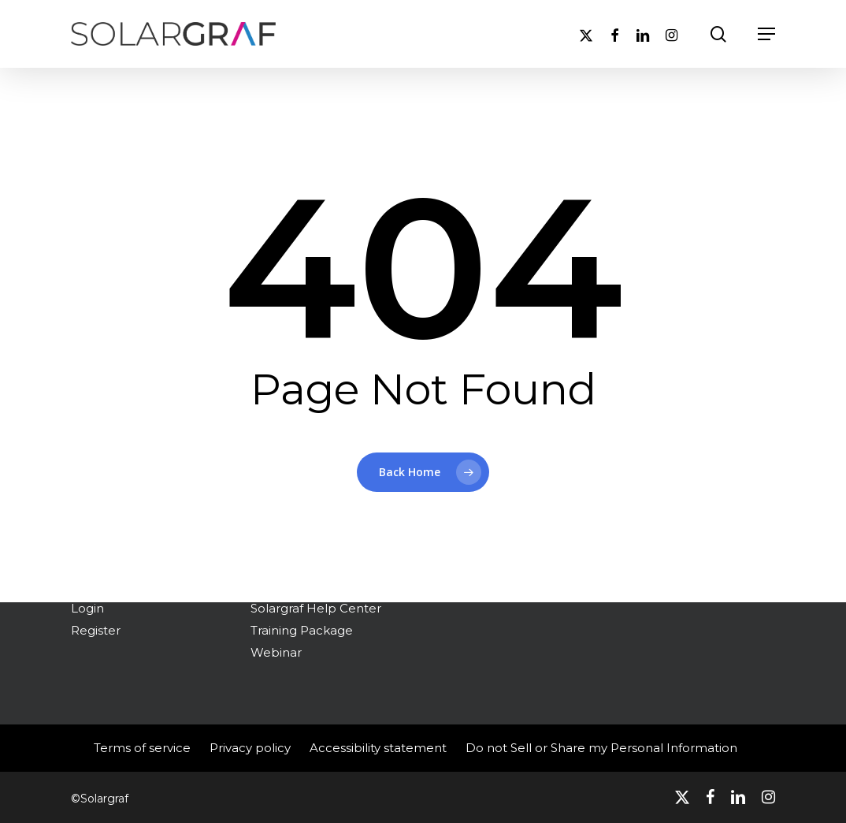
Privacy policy (250, 747)
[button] (766, 34)
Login (87, 608)
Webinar (276, 652)
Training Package (301, 630)
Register (96, 630)
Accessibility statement (378, 747)
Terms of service (142, 747)
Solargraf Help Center (315, 608)
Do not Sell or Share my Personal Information (601, 747)
